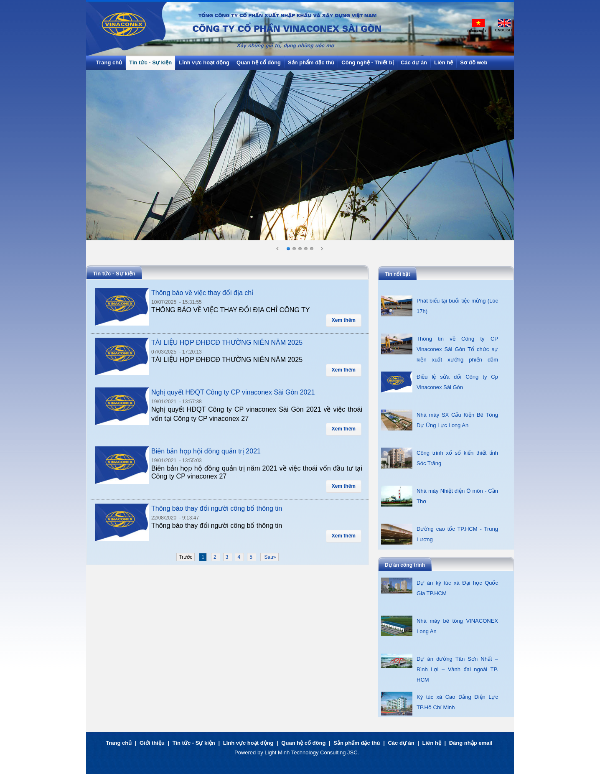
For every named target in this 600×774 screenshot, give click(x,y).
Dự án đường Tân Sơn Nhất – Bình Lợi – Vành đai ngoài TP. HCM (457, 669)
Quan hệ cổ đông (303, 743)
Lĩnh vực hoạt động (248, 743)
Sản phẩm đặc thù (356, 743)
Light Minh (277, 752)
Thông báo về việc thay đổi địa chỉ (202, 292)
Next (321, 249)
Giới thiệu (152, 743)
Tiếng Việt (477, 31)
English (503, 30)
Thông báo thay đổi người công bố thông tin (216, 508)
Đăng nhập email (471, 743)
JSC (352, 752)
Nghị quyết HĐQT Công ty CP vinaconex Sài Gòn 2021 (233, 392)
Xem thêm (344, 320)
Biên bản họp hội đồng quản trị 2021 (206, 451)
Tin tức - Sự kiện (194, 743)
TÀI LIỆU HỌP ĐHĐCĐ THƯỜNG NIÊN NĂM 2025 (227, 342)
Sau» (269, 557)
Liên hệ (431, 743)
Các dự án (401, 743)
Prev (278, 249)
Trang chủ (119, 743)
